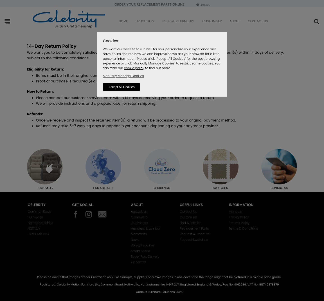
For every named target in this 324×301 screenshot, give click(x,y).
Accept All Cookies (121, 87)
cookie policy (134, 68)
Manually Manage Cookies (123, 76)
